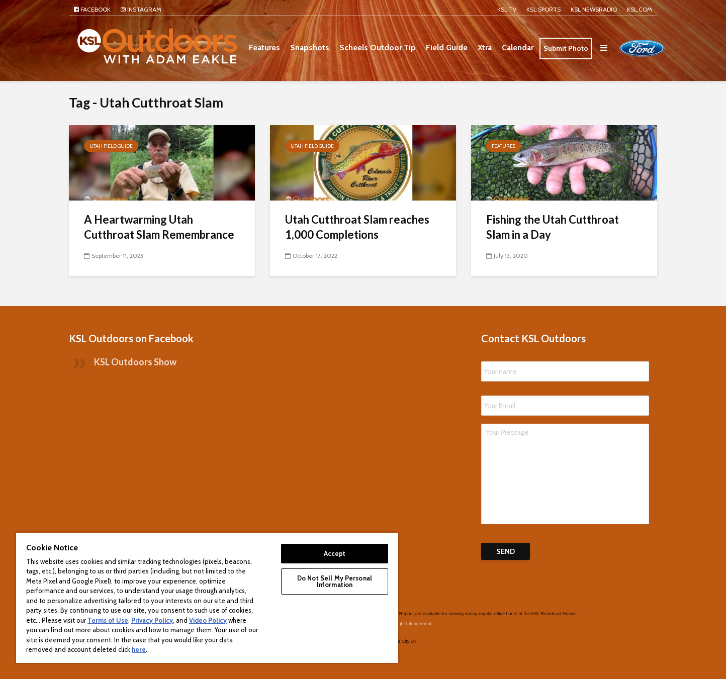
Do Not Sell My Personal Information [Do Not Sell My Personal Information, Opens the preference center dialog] (334, 581)
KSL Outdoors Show (135, 361)
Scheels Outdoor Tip (377, 47)
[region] (207, 597)
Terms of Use (107, 620)
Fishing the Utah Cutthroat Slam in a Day (552, 227)
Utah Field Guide (111, 146)
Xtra (485, 47)
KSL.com (639, 9)
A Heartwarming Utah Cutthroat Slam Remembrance (159, 227)
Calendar (517, 47)
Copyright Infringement (408, 623)
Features (264, 47)
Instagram (141, 9)
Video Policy (208, 620)
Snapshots (309, 47)
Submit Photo (565, 48)
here (139, 649)
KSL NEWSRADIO (594, 9)
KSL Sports (543, 9)
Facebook (92, 9)
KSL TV (506, 9)
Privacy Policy (152, 620)
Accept (335, 553)
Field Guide (447, 47)
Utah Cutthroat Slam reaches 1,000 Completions (357, 227)
